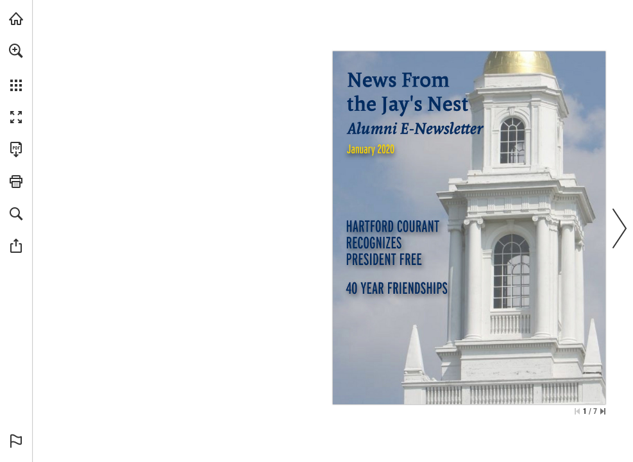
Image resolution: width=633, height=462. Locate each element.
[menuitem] (16, 67)
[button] (16, 51)
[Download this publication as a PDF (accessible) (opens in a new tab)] (16, 149)
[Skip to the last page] (602, 411)
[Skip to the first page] (577, 411)
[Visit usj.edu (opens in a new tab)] (16, 19)
